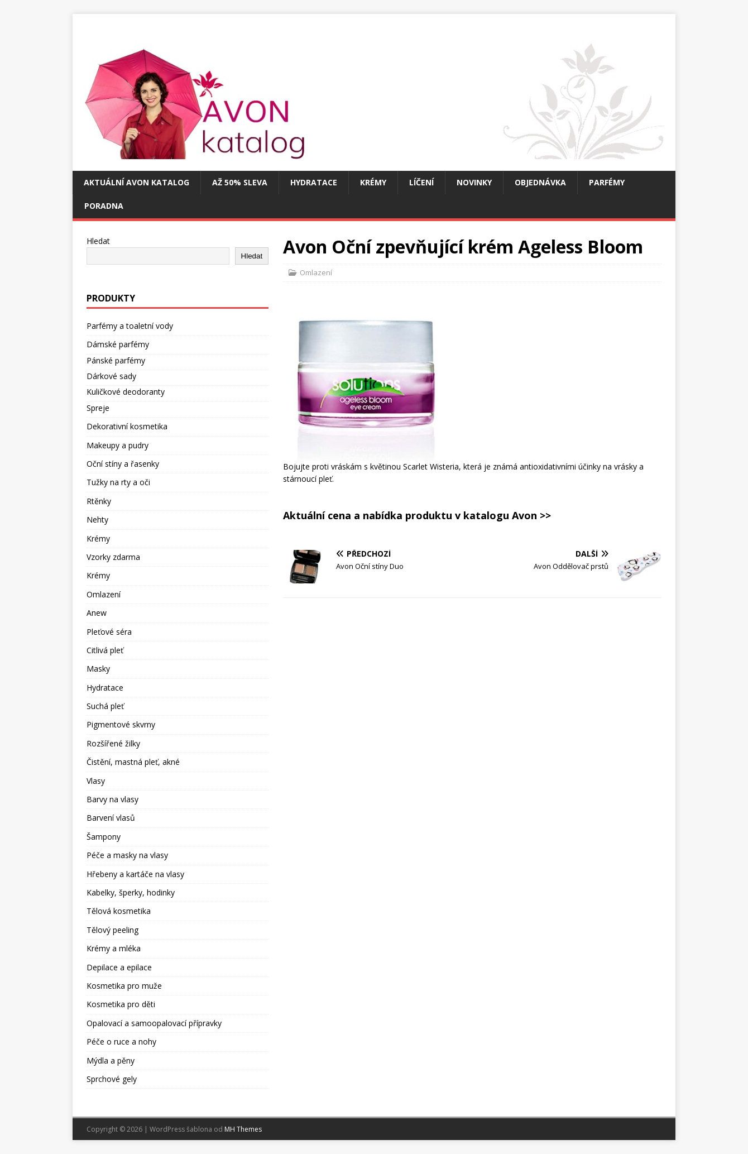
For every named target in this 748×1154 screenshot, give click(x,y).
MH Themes (243, 1129)
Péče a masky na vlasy (127, 855)
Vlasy (96, 780)
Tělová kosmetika (119, 911)
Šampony (104, 836)
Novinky (474, 182)
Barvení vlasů (111, 817)
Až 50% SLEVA (239, 182)
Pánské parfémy (116, 360)
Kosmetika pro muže (124, 985)
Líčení (421, 182)
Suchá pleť (105, 706)
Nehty (97, 519)
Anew (97, 612)
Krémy (373, 182)
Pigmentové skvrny (121, 724)
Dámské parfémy (118, 344)
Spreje (98, 408)
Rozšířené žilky (113, 743)
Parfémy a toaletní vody (130, 325)
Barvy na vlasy (112, 799)
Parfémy (607, 182)
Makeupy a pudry (117, 445)
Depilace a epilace (119, 967)
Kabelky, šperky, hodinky (131, 892)
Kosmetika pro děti (121, 1004)
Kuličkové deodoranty (126, 391)
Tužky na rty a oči (118, 482)
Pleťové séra (109, 631)
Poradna (103, 205)
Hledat (98, 241)
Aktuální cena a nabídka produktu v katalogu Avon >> (417, 515)
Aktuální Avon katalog (136, 182)
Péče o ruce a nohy (121, 1041)
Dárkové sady (111, 376)
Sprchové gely (112, 1079)
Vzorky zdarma (113, 557)
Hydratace (313, 182)
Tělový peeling (112, 930)
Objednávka (540, 182)
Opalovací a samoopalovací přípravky (154, 1023)
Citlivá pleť (105, 650)
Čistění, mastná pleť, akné (133, 761)
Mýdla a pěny (111, 1060)
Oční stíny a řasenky (123, 463)
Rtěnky (99, 501)
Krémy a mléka (114, 948)
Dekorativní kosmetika (127, 426)
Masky (98, 668)
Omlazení (316, 272)
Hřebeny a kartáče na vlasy (135, 874)
